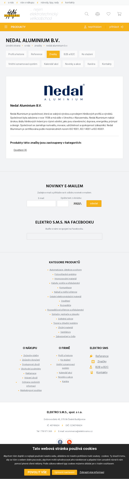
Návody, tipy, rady (50, 2)
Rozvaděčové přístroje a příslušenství (65, 310)
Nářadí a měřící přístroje (65, 292)
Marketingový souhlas (31, 390)
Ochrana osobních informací (31, 384)
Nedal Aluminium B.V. (57, 45)
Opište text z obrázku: (71, 198)
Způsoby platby (31, 355)
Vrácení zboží (30, 377)
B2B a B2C (69, 54)
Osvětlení (65, 301)
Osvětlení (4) (20, 150)
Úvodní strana (13, 45)
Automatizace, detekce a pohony (66, 269)
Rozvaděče (65, 305)
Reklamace (31, 373)
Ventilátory (65, 332)
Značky (38, 45)
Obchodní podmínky (31, 369)
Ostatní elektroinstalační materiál (65, 296)
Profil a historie (16, 54)
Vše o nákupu (27, 2)
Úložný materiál (65, 327)
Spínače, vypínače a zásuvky (65, 314)
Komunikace (65, 287)
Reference (36, 54)
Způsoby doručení (31, 360)
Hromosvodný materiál (66, 278)
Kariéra (91, 64)
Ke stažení (87, 54)
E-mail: (41, 198)
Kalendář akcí (51, 64)
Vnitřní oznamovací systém (22, 64)
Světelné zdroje (65, 318)
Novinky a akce (73, 64)
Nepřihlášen (95, 26)
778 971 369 (46, 431)
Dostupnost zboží (31, 364)
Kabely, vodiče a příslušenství (65, 283)
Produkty (18, 27)
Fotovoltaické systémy (65, 274)
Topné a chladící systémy (65, 323)
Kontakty (70, 2)
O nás (11, 2)
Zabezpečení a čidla (65, 336)
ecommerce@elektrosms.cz (79, 431)
